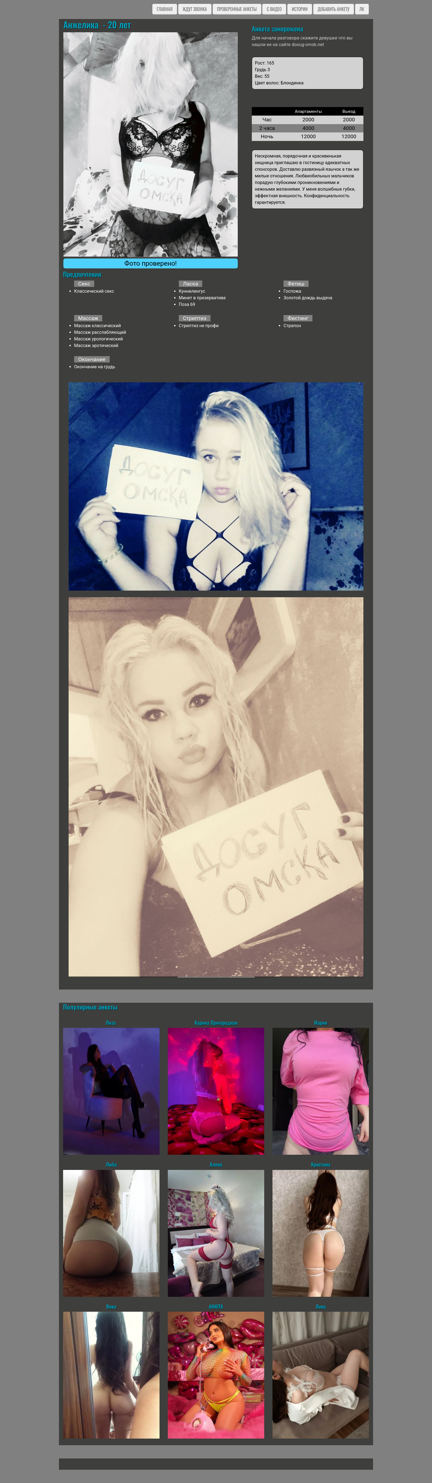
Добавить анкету (333, 9)
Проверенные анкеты (237, 9)
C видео (274, 9)
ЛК (362, 9)
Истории (299, 9)
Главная (164, 9)
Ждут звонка (195, 9)
